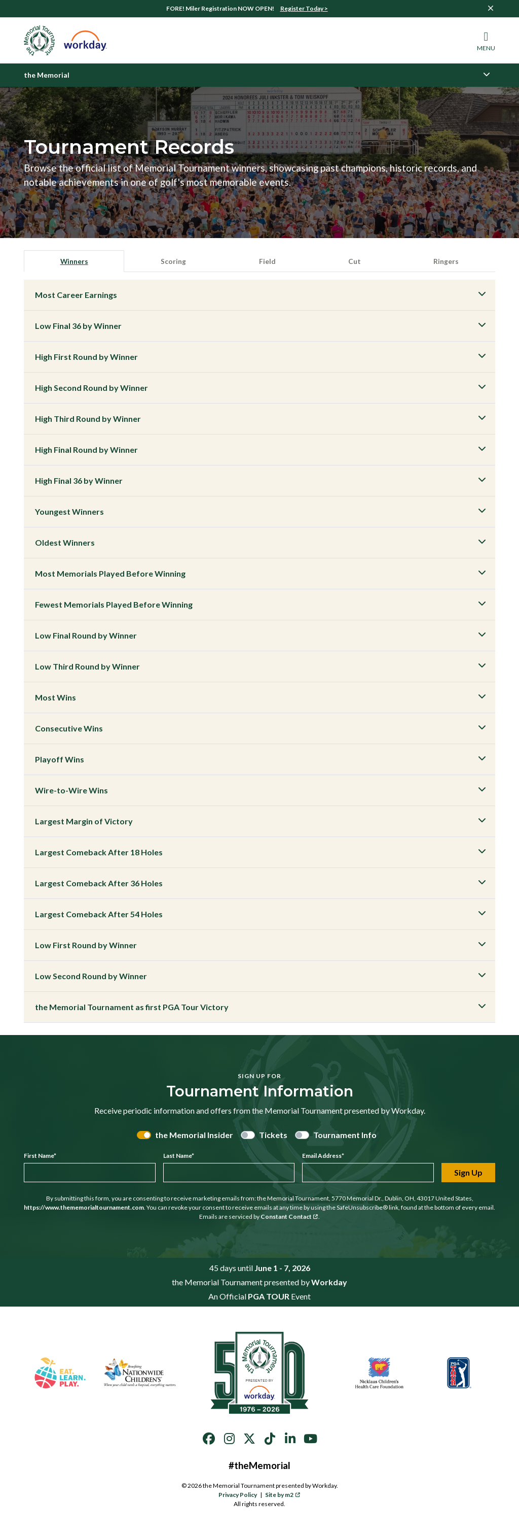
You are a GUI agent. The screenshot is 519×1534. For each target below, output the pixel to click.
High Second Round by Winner (91, 389)
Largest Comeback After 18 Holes (99, 853)
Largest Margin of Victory (84, 822)
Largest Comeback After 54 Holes (99, 915)
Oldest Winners (65, 544)
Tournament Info (345, 1136)
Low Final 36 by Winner (78, 327)
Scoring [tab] (175, 261)
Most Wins (55, 699)
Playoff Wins (59, 760)
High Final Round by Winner (86, 451)
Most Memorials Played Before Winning (110, 575)
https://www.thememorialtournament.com (84, 1209)
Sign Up (468, 1174)
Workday (329, 1283)
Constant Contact (289, 1218)
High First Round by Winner (86, 358)
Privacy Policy (237, 1495)
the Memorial (46, 75)
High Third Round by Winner (88, 420)
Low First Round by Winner (86, 946)
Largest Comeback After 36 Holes (99, 884)
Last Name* (178, 1157)
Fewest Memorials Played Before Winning (114, 606)
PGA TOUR (268, 1298)
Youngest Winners (69, 513)
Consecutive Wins (69, 730)
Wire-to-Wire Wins (71, 791)
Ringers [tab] (446, 261)
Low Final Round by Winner (86, 637)
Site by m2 (282, 1495)
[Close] (491, 8)
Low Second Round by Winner (91, 977)
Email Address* (323, 1157)
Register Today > (304, 8)
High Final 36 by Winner (79, 482)
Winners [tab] (75, 261)
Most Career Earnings (76, 296)
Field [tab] (269, 261)
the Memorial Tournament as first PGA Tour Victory (132, 1008)
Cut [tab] (354, 261)
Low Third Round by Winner (87, 668)
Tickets (273, 1136)
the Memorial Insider (194, 1136)
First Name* (40, 1157)
